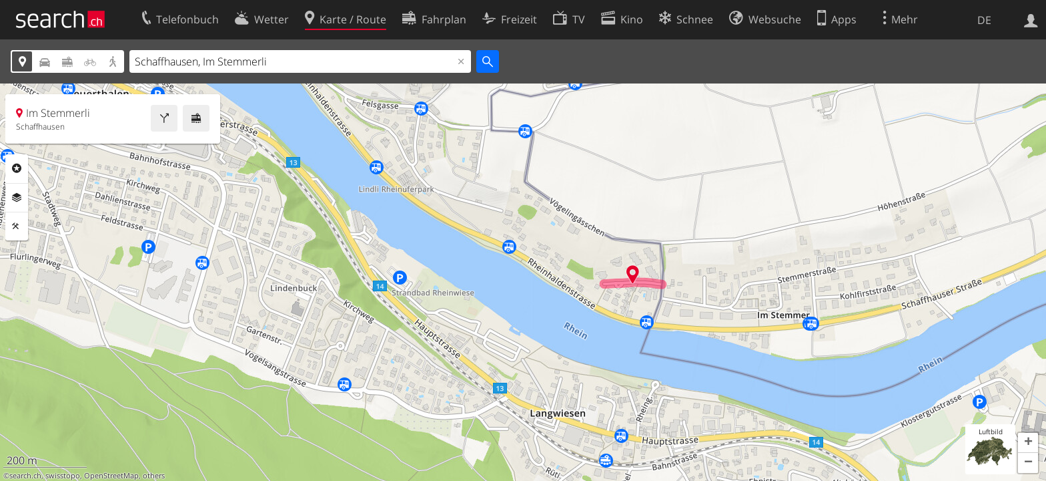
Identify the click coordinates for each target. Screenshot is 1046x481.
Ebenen (16, 198)
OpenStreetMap (111, 475)
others (154, 475)
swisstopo (62, 475)
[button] (1028, 443)
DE (984, 20)
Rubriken (16, 168)
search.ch (25, 475)
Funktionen (16, 226)
